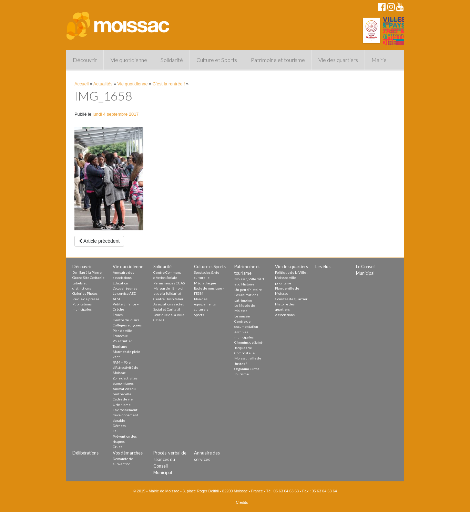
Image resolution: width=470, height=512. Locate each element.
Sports (199, 315)
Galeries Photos (85, 293)
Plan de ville (122, 330)
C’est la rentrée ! (169, 83)
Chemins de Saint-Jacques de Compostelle (249, 347)
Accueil (81, 83)
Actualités (102, 83)
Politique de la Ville (168, 315)
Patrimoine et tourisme (278, 59)
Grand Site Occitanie (88, 277)
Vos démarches (128, 453)
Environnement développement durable (125, 415)
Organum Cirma (246, 369)
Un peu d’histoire (248, 290)
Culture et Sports (216, 59)
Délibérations (85, 453)
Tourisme (120, 346)
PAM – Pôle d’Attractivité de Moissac (125, 367)
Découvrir (85, 59)
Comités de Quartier (291, 299)
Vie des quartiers (338, 59)
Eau (116, 431)
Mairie (379, 59)
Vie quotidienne (129, 59)
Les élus (322, 266)
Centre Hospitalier (168, 299)
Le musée (242, 316)
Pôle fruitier (122, 341)
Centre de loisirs (126, 320)
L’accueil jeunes (125, 288)
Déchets (119, 426)
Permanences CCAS (169, 283)
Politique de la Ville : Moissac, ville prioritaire (291, 277)
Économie (120, 336)
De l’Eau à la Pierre (87, 272)
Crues (117, 447)
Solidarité (172, 59)
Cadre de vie (123, 399)
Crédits (242, 502)
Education (120, 283)
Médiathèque (205, 283)
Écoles (118, 315)
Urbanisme (122, 405)
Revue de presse (85, 299)
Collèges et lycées (127, 325)
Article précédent (99, 241)
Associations (285, 315)
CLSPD (158, 320)
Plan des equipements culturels (205, 304)
